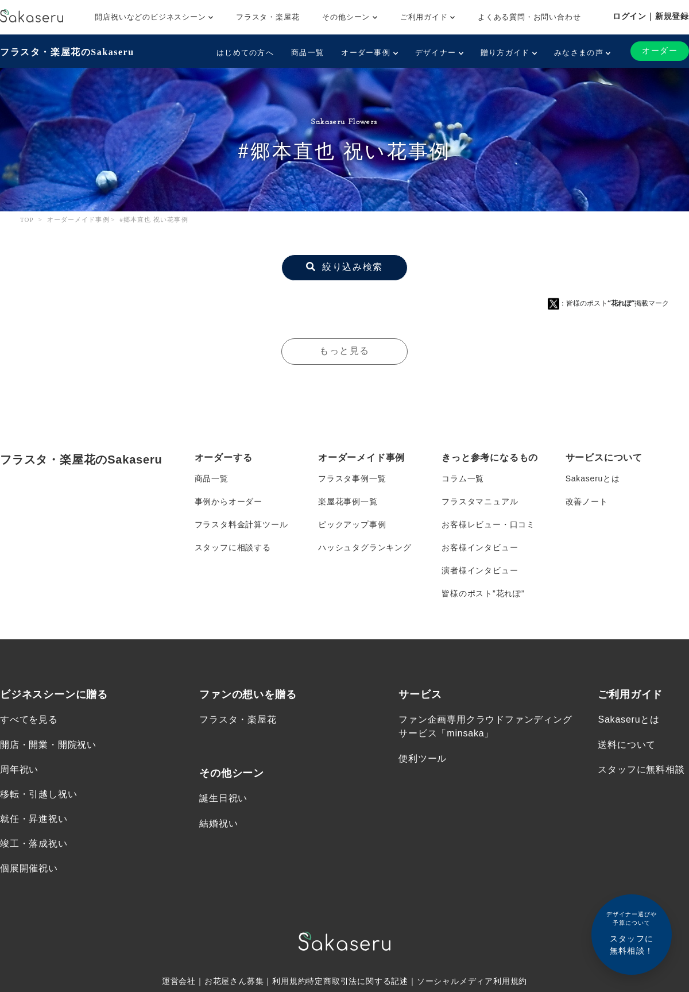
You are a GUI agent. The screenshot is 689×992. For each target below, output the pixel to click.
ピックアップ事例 (352, 524)
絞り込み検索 (344, 267)
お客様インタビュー (480, 547)
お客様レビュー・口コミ (488, 524)
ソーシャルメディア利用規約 (472, 981)
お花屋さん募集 (234, 981)
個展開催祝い (29, 868)
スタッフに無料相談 (641, 769)
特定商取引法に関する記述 (357, 981)
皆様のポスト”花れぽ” (483, 593)
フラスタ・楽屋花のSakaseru (66, 52)
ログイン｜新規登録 (651, 16)
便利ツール (422, 758)
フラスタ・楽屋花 (267, 17)
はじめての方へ (245, 52)
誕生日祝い (223, 798)
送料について (627, 744)
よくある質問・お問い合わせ (529, 17)
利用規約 (289, 981)
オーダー (660, 51)
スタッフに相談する (233, 547)
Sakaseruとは (593, 478)
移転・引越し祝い (38, 794)
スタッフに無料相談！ (631, 932)
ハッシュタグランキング (365, 547)
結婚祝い (218, 823)
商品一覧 (307, 52)
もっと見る (344, 351)
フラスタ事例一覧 (352, 478)
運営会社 (179, 981)
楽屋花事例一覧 (348, 501)
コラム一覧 (463, 478)
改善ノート (587, 501)
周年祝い (19, 769)
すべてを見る (29, 719)
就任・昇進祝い (34, 819)
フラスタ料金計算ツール (241, 524)
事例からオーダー (228, 501)
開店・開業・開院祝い (48, 744)
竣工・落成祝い (34, 843)
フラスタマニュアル (480, 501)
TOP (27, 219)
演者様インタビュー (480, 570)
